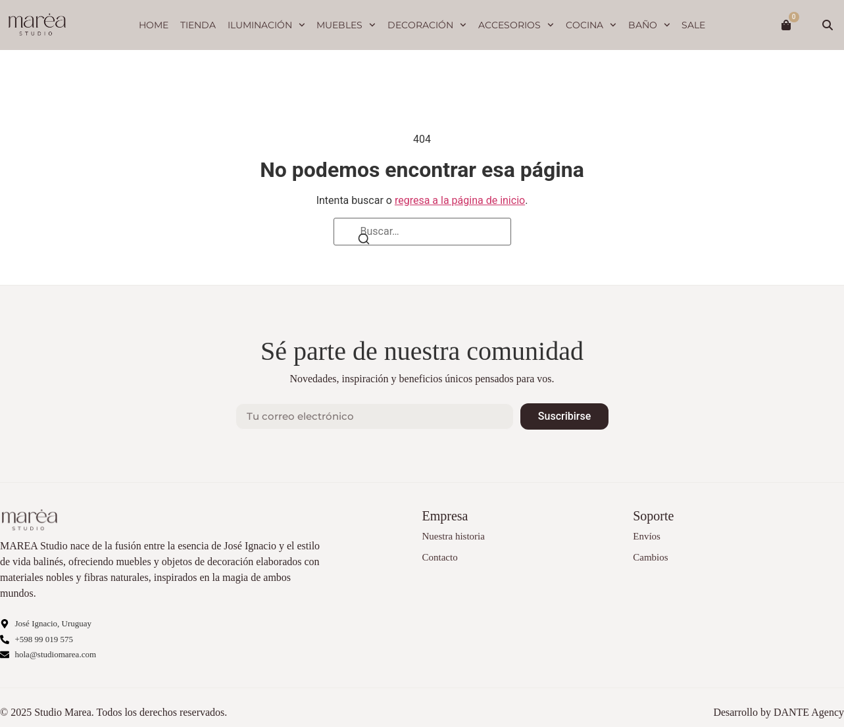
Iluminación (266, 25)
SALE (693, 25)
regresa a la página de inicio (460, 200)
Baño (649, 25)
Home (153, 25)
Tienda (198, 25)
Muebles (346, 25)
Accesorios (516, 25)
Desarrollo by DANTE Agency (778, 712)
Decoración (426, 25)
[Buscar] (364, 240)
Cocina (591, 25)
